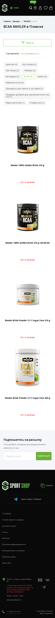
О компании (6, 514)
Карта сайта (6, 563)
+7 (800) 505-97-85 (14, 612)
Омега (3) (42, 76)
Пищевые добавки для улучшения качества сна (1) (27, 95)
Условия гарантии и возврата (13, 520)
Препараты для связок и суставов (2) (24, 88)
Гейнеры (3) (29, 70)
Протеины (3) (12, 70)
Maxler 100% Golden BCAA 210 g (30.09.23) (28, 242)
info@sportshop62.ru (14, 600)
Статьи (4, 532)
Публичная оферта (9, 557)
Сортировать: (13, 53)
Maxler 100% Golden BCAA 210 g (27, 165)
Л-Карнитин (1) (37, 102)
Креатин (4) (11, 64)
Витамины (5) (12, 76)
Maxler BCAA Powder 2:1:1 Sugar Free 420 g (27, 398)
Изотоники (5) (29, 64)
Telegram (27, 499)
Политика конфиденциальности (14, 544)
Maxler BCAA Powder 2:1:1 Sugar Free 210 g (27, 320)
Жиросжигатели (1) (15, 102)
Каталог (46, 485)
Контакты (6, 538)
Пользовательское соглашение (13, 551)
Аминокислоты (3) (15, 82)
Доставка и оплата (9, 526)
